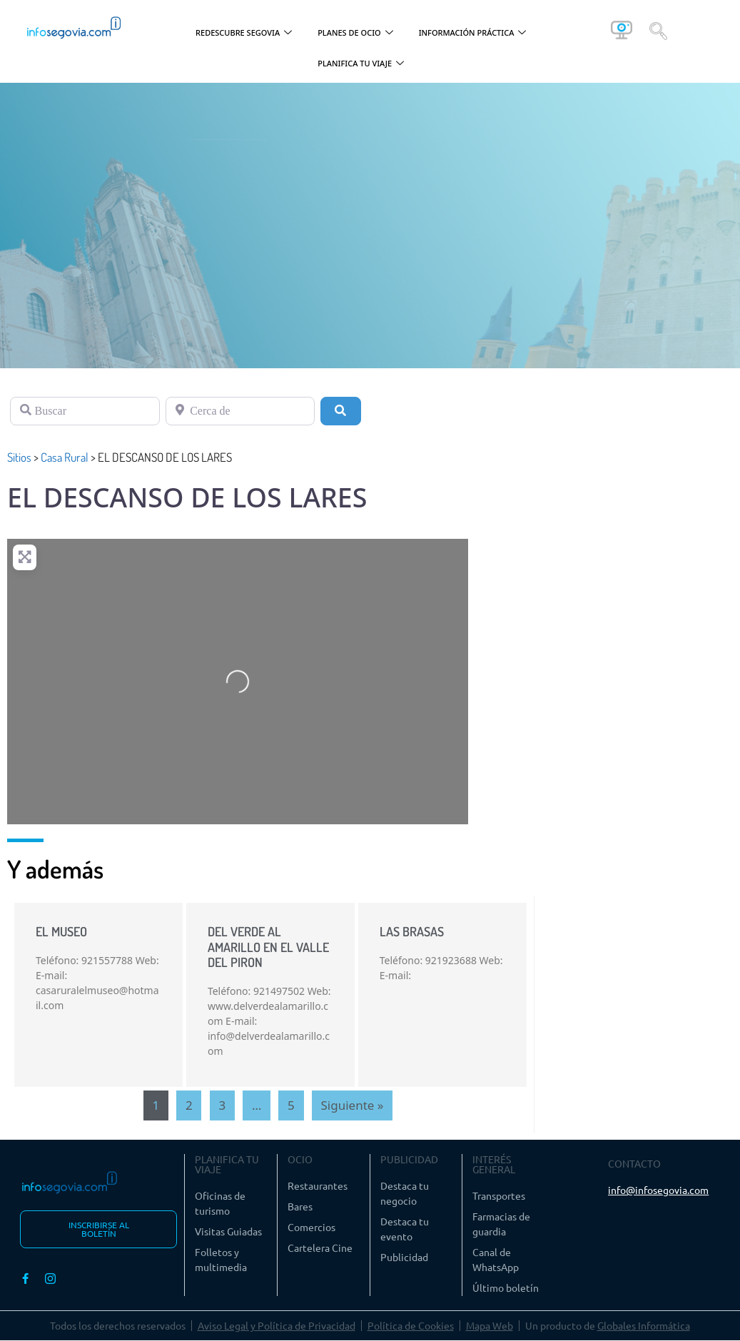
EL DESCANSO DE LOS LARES (187, 497)
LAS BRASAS (412, 931)
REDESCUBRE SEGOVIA (244, 33)
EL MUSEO (61, 931)
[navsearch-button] (658, 30)
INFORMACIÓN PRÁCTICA (473, 33)
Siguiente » (352, 1105)
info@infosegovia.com (658, 1189)
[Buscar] (85, 411)
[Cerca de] (240, 411)
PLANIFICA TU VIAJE (361, 64)
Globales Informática (643, 1326)
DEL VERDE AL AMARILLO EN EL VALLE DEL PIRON (268, 946)
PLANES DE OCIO (355, 33)
